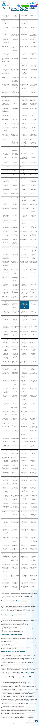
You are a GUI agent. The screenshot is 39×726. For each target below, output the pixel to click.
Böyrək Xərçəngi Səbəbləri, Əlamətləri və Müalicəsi (24, 284)
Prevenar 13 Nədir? (5, 147)
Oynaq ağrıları (15, 39)
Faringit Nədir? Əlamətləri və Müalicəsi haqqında (15, 389)
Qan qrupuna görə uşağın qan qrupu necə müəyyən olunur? (24, 497)
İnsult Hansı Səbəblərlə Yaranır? (33, 231)
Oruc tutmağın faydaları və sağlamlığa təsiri (33, 479)
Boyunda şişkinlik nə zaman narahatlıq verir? (5, 241)
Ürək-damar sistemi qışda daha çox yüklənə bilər (15, 440)
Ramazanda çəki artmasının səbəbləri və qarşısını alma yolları (5, 522)
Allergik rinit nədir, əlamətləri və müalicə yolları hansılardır (5, 459)
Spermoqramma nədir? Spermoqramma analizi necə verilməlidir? (24, 72)
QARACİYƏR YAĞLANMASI (15, 154)
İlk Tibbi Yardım (24, 39)
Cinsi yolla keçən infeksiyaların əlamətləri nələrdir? (6, 99)
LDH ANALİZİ (14, 157)
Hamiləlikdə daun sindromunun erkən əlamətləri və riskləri (33, 497)
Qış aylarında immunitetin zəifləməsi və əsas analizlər (33, 341)
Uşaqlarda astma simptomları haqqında (33, 368)
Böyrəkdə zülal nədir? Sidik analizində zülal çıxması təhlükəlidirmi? (5, 498)
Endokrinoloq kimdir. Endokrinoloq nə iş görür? (33, 459)
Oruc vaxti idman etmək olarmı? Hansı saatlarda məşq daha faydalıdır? (14, 539)
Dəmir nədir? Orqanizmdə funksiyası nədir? (5, 110)
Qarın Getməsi (15, 170)
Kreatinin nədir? (5, 46)
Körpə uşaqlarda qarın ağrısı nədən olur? (33, 363)
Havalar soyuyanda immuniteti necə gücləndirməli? (5, 270)
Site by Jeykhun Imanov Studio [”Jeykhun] (15, 723)
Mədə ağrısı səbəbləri (5, 204)
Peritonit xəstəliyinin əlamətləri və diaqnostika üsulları (33, 404)
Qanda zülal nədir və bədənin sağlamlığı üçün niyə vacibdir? (33, 446)
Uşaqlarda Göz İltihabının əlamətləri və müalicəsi (6, 341)
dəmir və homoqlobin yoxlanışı (27, 672)
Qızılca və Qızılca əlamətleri (14, 128)
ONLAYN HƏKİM (25, 5)
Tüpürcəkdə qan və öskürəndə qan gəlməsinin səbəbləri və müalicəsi (15, 498)
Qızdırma (33, 20)
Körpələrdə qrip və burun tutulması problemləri (24, 445)
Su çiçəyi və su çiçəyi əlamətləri (24, 128)
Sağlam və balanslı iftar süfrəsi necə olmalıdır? (15, 513)
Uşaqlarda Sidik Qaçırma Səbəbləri (5, 221)
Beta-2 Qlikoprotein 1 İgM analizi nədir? (24, 134)
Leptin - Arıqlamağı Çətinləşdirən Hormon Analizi (15, 291)
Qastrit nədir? (33, 189)
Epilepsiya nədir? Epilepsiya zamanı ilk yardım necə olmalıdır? (15, 93)
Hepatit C (24, 189)
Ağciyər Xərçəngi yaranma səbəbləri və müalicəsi (5, 318)
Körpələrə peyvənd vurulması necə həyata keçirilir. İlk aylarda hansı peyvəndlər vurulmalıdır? (6, 568)
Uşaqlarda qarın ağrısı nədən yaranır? (15, 368)
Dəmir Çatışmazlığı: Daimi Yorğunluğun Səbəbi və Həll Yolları (24, 304)
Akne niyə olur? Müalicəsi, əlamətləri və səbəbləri (6, 284)
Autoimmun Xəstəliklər (15, 167)
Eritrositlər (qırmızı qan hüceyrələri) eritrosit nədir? (33, 71)
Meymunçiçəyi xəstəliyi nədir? (24, 119)
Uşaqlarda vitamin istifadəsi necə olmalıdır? (33, 215)
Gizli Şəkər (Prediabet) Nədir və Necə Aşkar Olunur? (5, 291)
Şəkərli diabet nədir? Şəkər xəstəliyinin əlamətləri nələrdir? (6, 71)
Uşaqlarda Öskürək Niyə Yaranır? (15, 215)
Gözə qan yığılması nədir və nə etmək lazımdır (24, 467)
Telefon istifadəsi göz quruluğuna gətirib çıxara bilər (5, 474)
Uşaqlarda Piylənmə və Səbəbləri (24, 215)
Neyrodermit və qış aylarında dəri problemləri (33, 432)
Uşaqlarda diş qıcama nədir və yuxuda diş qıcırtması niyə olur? (24, 375)
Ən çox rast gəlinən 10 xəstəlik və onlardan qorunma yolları (5, 256)
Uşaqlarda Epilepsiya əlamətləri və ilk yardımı (5, 312)
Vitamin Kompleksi (33, 147)
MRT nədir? (15, 174)
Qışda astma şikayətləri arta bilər (6, 432)
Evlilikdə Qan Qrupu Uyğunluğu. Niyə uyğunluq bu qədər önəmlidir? (15, 467)
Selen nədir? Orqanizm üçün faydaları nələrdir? (33, 99)
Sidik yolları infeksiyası (15, 163)
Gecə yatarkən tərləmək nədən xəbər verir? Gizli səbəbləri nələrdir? (24, 555)
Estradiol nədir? (24, 91)
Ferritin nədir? (15, 114)
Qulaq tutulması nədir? (15, 221)
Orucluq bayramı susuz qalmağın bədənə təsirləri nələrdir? (5, 555)
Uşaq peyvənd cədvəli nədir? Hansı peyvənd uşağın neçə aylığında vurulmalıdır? (33, 557)
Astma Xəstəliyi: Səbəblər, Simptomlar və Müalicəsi (24, 397)
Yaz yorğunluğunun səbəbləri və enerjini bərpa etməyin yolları (33, 521)
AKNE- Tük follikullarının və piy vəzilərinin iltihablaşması (15, 48)
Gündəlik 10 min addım (15, 248)
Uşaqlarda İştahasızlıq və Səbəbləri (33, 210)
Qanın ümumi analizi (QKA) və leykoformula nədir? (24, 412)
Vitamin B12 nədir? (15, 97)
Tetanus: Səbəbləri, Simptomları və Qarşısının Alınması (5, 180)
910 (29, 3)
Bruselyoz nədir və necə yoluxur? (24, 47)
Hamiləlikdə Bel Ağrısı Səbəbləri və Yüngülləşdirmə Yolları (15, 284)
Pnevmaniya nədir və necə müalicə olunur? (24, 529)
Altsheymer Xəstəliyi (33, 167)
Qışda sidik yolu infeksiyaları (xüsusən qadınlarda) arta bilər (24, 433)
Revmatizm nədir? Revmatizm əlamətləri (33, 104)
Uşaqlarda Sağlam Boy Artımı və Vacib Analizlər (5, 363)
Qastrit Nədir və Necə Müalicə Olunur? (33, 396)
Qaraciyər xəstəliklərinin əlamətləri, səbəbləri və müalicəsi (5, 356)
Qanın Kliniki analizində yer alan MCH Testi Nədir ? (24, 158)
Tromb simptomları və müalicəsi (5, 396)
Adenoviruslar (24, 193)
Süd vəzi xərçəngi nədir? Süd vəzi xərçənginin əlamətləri (24, 86)
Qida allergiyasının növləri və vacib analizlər (24, 333)
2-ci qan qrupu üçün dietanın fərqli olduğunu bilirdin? (6, 505)
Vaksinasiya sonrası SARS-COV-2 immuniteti (33, 54)
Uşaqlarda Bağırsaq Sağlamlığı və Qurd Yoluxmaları (33, 355)
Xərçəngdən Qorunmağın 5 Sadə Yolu (33, 235)
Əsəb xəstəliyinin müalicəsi (24, 204)
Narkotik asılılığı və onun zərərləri (5, 78)
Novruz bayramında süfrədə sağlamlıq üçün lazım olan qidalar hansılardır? (15, 521)
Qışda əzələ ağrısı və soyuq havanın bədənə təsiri (5, 440)
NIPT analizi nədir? (33, 108)
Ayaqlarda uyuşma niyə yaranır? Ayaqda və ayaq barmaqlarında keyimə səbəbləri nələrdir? (33, 539)
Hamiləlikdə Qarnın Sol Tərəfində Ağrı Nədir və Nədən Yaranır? (24, 419)
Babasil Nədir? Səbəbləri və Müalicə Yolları (24, 311)
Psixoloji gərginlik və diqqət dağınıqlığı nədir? (14, 529)
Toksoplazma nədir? (5, 65)
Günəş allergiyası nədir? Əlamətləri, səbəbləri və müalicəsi (24, 538)
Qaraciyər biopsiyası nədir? (14, 227)
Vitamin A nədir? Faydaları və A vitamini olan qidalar (33, 348)
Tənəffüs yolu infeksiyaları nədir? (5, 227)
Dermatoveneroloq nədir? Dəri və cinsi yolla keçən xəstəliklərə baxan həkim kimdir (15, 506)
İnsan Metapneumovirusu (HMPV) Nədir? (15, 149)
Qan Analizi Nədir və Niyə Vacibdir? (33, 411)
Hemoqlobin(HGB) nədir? (15, 28)
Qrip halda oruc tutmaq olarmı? (5, 512)
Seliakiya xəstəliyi (15, 20)
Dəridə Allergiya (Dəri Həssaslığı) (5, 297)
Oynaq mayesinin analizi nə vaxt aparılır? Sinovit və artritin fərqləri (15, 412)
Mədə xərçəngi (33, 157)
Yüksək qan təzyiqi (24, 108)
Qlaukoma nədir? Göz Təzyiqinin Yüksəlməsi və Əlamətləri (14, 333)
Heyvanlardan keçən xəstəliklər (24, 175)
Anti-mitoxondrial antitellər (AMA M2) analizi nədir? (15, 134)
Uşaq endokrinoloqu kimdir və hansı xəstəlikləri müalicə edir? (33, 489)
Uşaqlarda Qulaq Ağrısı (24, 209)
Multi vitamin (24, 147)
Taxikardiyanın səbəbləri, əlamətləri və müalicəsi (15, 341)
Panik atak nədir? (33, 276)
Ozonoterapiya (33, 162)
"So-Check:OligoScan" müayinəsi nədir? (33, 180)
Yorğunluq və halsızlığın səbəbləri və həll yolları (15, 474)
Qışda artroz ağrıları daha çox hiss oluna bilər (15, 432)
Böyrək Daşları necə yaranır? (6, 231)
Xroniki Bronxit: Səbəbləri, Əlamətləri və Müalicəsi (24, 382)
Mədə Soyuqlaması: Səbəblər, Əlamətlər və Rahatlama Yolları (14, 405)
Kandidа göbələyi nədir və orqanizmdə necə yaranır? (33, 584)
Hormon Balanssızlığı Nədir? (24, 231)
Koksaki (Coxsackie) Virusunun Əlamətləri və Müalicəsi (5, 334)
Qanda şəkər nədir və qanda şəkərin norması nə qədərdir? (15, 382)
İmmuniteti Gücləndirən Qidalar (24, 235)
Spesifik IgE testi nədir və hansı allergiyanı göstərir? (5, 348)
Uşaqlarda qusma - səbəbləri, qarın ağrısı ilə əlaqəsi (24, 425)
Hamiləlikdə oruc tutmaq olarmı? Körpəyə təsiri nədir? (33, 513)
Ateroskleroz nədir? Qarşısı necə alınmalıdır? (33, 65)
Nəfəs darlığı (33, 170)
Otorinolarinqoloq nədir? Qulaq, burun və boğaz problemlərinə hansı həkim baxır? (15, 480)
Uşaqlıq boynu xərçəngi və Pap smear (5, 129)
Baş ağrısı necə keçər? (5, 33)
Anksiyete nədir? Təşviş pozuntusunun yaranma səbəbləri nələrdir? (5, 577)
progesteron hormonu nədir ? (33, 78)
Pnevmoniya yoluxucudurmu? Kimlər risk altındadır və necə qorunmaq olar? (15, 548)
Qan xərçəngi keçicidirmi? (33, 194)
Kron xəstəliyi (5, 139)
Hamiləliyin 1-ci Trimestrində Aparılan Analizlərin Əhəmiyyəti (5, 303)
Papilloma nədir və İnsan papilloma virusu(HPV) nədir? (5, 60)
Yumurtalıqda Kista (24, 239)
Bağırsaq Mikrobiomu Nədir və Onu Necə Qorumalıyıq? (5, 216)
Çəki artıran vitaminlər (5, 154)
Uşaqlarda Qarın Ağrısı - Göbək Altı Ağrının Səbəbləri (5, 425)
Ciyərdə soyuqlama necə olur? (15, 194)
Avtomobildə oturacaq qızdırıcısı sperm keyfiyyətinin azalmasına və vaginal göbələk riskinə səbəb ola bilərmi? (15, 557)
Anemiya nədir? (15, 103)
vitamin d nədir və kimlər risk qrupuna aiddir (15, 326)
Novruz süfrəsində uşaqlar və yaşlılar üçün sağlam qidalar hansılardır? (24, 521)
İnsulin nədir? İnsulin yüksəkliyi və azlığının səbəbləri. (15, 34)
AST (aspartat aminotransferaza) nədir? (5, 92)
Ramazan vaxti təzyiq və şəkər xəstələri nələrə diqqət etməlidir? (33, 547)
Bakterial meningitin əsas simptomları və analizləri (5, 412)
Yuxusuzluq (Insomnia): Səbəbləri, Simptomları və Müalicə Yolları (15, 242)
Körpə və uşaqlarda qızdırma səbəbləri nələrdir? (33, 373)
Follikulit (5, 157)
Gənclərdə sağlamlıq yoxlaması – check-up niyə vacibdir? (15, 419)
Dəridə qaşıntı (24, 153)
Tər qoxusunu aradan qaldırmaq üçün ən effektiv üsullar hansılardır (24, 566)
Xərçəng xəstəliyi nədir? (24, 54)
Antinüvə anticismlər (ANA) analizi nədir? (5, 134)
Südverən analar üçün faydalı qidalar (24, 269)
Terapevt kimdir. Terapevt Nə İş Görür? (33, 452)
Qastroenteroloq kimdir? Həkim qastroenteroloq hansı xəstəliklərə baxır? (14, 460)
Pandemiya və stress (24, 59)
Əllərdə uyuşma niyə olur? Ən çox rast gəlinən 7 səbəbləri (5, 547)
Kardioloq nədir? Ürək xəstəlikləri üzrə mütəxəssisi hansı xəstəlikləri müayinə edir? (33, 506)
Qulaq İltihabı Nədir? (15, 186)
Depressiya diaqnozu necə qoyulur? (24, 222)
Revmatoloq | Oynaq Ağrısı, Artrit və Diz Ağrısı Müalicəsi (15, 312)
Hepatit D (24, 185)
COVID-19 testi (33, 15)
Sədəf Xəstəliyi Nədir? (33, 240)
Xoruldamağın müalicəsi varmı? (15, 235)
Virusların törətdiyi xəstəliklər (15, 204)
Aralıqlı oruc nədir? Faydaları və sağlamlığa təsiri (24, 479)
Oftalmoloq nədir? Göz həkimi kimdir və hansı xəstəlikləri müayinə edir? (24, 506)
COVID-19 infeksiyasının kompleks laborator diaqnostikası (33, 34)
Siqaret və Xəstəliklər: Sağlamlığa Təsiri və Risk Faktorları (5, 326)
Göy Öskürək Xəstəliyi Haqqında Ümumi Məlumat (15, 298)
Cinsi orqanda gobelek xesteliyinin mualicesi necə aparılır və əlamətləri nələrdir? (15, 586)
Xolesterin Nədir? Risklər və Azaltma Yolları (5, 403)
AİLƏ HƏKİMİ (34, 5)
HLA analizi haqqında (15, 16)
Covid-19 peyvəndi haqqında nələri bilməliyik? (33, 41)
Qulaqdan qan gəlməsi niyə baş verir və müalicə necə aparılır (5, 467)
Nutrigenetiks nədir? (15, 109)
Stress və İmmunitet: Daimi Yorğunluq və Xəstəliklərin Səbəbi (14, 304)
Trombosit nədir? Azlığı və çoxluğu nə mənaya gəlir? (14, 86)
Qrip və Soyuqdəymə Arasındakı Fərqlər (24, 256)
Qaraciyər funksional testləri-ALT (5, 29)
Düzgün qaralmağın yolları (5, 124)
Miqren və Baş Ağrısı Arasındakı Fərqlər (15, 256)
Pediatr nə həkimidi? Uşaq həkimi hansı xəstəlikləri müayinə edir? (6, 480)
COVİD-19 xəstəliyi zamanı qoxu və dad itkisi (33, 86)
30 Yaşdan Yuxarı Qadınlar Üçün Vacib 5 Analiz (33, 298)
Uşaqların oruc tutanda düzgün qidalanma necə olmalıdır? (14, 488)
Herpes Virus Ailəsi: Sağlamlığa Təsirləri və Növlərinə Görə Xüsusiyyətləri (24, 142)
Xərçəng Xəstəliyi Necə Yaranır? (14, 198)
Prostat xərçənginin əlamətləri (24, 199)
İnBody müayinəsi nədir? (24, 179)
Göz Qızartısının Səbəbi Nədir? (5, 235)
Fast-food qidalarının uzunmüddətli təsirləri (33, 256)
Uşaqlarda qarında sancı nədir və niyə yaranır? (5, 382)
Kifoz (33, 153)
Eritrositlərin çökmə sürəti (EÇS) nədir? (15, 124)
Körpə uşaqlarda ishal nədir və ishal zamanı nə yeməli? (5, 373)
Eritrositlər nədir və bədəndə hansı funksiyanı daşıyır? (33, 382)
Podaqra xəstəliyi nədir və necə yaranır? (24, 575)
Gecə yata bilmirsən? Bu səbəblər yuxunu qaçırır (24, 452)
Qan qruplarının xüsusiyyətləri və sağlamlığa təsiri (24, 348)
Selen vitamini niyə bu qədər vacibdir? (33, 325)
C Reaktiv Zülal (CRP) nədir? (33, 28)
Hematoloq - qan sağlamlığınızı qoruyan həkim (24, 474)
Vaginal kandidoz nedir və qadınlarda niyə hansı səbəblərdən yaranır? (24, 585)
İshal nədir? (5, 170)
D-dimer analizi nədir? (33, 115)
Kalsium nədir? (24, 77)
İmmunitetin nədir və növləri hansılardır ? (5, 17)
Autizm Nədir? (6, 166)
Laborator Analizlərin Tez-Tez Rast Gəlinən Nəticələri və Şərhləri (15, 271)
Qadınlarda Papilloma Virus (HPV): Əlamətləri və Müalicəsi (33, 312)
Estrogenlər (24, 162)
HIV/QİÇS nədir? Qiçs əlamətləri (24, 104)
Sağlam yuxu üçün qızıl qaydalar (24, 248)
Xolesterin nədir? (33, 58)
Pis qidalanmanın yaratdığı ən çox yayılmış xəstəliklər (15, 262)
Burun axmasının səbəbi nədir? (33, 92)
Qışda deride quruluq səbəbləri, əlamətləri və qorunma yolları (33, 467)
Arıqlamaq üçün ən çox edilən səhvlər (33, 262)
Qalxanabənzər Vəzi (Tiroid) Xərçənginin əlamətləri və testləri (15, 319)
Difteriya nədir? (33, 174)
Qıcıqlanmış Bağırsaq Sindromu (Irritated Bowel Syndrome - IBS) (15, 141)
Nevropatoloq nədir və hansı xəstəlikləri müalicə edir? (6, 538)
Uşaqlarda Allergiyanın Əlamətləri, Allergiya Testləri (24, 389)
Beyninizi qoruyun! (24, 27)
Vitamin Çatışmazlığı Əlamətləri (33, 318)
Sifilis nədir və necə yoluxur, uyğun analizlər (15, 348)
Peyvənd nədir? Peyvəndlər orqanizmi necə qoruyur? (15, 566)
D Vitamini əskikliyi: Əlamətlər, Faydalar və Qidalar (24, 318)
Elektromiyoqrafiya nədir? (24, 227)
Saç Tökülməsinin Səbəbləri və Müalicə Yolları (33, 303)
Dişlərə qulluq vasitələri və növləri (33, 119)
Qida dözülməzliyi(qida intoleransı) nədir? (24, 99)
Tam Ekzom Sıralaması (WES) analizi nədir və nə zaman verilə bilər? (33, 135)
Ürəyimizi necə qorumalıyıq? (15, 59)
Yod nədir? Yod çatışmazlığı (15, 119)
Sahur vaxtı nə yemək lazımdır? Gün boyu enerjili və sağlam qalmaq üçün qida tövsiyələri (5, 489)
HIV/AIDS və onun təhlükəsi (33, 221)
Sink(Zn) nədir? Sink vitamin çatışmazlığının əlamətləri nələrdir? (15, 79)
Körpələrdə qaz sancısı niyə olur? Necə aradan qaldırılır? (14, 278)
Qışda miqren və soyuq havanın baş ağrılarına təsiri (33, 440)
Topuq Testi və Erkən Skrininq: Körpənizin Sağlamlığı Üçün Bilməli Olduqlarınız (24, 489)
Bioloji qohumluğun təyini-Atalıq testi (24, 115)
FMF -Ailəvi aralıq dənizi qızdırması (5, 115)
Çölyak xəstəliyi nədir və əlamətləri (5, 119)
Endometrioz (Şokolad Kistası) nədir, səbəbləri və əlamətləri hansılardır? (33, 567)
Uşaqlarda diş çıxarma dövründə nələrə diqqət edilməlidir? (33, 270)
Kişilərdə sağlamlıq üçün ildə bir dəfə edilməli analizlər (24, 262)
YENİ (37, 4)
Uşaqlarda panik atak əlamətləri (5, 277)
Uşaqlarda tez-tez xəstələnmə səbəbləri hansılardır (5, 452)
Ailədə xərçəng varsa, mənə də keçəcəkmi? (33, 204)
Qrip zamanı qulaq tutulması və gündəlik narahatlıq (15, 452)
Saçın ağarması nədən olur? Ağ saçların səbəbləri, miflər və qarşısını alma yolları (5, 531)
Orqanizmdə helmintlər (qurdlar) (5, 104)
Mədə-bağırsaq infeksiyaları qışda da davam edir (5, 445)
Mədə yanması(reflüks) (5, 163)
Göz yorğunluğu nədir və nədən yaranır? (33, 333)
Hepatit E (15, 189)
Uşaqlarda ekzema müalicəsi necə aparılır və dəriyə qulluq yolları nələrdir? (5, 585)
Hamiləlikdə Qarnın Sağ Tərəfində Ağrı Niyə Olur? (33, 418)
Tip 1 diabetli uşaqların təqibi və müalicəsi (24, 277)
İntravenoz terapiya (5, 175)
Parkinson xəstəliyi (24, 166)
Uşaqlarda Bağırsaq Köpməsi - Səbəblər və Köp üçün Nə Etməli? (33, 425)
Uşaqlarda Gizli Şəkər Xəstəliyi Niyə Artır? (33, 291)
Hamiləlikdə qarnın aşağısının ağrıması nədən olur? (5, 368)
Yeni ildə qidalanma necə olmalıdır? (24, 355)
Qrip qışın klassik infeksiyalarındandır (15, 445)
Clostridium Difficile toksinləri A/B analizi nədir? (33, 129)
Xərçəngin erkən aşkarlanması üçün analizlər (24, 326)
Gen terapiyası (24, 15)
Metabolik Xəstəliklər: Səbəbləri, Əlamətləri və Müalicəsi (5, 390)
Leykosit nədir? (33, 46)
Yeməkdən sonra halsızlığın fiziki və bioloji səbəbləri (33, 474)
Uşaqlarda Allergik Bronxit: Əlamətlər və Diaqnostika (33, 388)
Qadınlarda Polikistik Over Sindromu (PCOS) (14, 396)
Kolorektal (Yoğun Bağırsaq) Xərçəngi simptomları (24, 363)
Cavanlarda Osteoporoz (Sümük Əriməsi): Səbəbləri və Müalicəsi (24, 405)
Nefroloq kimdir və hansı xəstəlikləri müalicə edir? (33, 529)
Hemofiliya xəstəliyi (24, 124)
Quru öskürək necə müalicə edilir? (15, 231)
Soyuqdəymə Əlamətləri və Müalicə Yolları (33, 199)
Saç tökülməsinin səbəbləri (5, 85)
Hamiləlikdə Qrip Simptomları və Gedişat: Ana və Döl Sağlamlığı (24, 291)
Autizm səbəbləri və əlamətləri (33, 283)
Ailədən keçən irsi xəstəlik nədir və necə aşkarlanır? (5, 418)
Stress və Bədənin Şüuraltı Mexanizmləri (24, 298)
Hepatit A (33, 185)
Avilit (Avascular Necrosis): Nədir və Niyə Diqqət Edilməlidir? (33, 141)
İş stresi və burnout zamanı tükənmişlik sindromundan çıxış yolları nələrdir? (15, 576)
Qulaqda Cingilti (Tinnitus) (5, 248)
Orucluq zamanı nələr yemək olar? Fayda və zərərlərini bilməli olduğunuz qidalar (24, 514)
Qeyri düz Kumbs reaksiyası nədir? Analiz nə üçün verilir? (24, 22)
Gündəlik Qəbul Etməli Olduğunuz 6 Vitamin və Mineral (33, 249)
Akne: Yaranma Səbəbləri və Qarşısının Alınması (15, 363)
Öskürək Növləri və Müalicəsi (15, 179)
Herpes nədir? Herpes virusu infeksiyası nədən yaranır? (5, 41)
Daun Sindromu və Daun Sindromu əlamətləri (5, 22)
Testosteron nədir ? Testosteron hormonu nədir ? (5, 54)
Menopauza (33, 123)
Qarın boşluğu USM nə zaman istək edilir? (15, 71)
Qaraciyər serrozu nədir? (5, 190)
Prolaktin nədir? (15, 53)
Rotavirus (6, 193)
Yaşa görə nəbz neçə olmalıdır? (33, 227)
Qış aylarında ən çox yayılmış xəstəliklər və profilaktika (5, 263)
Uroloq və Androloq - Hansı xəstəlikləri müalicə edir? (24, 459)
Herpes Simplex (5, 197)
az (35, 2)
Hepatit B (6, 185)
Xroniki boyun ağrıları (24, 171)
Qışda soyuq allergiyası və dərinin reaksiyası (24, 440)
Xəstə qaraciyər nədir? (5, 209)
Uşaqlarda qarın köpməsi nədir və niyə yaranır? (14, 373)
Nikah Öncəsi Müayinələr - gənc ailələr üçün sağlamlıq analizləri (24, 341)
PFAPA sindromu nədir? (15, 209)
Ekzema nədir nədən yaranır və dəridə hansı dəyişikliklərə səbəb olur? (33, 577)
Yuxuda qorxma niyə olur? (24, 367)
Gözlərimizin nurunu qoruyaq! (24, 33)
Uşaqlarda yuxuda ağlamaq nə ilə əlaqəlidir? (15, 425)
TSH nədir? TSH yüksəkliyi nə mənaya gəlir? (24, 65)
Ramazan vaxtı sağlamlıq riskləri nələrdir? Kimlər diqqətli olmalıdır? (24, 547)
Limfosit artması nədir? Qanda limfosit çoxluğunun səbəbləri (15, 355)
